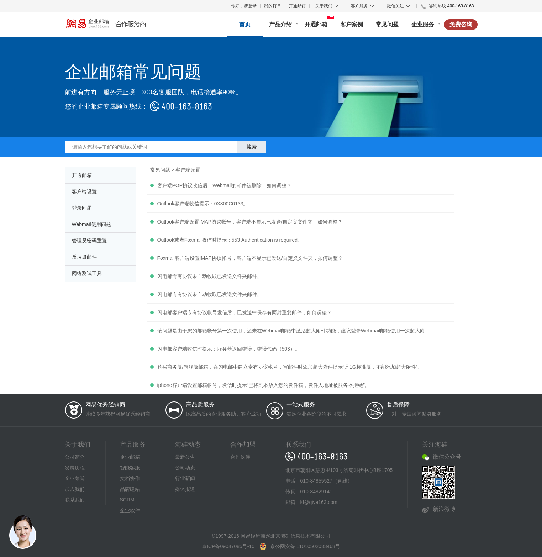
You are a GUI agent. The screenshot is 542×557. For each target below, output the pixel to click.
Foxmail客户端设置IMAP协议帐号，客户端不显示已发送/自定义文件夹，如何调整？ (250, 258)
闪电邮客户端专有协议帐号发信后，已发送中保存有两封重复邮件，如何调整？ (244, 312)
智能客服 (130, 468)
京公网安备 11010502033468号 (305, 546)
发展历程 (75, 468)
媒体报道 (185, 489)
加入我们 (75, 489)
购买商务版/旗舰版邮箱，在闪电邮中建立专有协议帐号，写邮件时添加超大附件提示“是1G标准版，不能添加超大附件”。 (290, 367)
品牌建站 (130, 489)
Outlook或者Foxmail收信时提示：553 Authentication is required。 (230, 240)
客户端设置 (84, 191)
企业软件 (130, 510)
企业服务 (422, 24)
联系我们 (75, 500)
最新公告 (185, 457)
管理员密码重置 (89, 240)
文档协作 (130, 478)
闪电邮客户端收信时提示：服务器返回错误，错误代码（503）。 (228, 349)
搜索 (252, 147)
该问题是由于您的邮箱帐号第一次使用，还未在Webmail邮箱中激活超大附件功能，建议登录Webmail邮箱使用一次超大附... (293, 330)
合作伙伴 (240, 457)
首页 (245, 24)
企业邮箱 (130, 457)
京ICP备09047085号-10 (228, 546)
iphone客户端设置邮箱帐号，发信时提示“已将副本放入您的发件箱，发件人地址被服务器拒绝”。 (263, 385)
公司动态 (185, 468)
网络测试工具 (87, 273)
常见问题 (387, 24)
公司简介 (75, 457)
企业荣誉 (75, 478)
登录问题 (82, 208)
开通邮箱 (297, 6)
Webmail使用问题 (91, 224)
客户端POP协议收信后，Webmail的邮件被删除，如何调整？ (224, 185)
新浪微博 (444, 509)
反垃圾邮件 (84, 257)
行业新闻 (185, 478)
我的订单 (272, 6)
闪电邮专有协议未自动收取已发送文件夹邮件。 (209, 276)
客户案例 (351, 24)
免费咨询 (460, 24)
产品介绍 (280, 24)
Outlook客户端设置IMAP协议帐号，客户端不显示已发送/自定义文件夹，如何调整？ (249, 222)
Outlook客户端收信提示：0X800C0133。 (202, 203)
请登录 (250, 6)
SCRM (127, 500)
